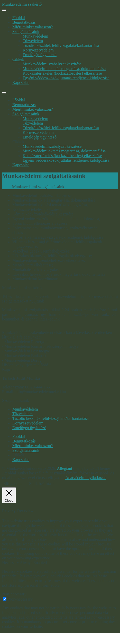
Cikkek (18, 59)
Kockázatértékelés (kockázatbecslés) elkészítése (62, 73)
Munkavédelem (35, 36)
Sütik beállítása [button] (41, 483)
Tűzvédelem (33, 41)
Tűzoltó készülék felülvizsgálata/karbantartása (61, 45)
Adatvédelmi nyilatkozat (85, 477)
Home (7, 187)
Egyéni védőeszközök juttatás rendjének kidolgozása (66, 78)
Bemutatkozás (24, 22)
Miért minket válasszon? (32, 27)
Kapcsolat (20, 82)
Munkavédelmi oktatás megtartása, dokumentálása (64, 68)
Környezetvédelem (38, 50)
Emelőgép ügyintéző (40, 55)
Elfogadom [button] (12, 483)
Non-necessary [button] (14, 594)
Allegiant (64, 468)
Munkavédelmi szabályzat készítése (52, 64)
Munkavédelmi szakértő (22, 4)
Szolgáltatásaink (25, 31)
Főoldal (18, 17)
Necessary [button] (11, 562)
